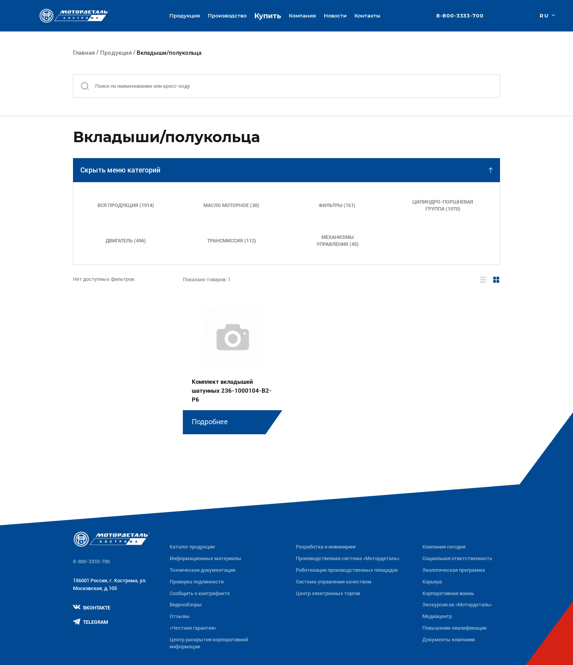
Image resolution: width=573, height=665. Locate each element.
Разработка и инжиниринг (326, 547)
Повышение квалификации (454, 628)
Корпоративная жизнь (448, 593)
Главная (84, 53)
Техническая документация (202, 570)
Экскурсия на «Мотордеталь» (457, 605)
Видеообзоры (186, 605)
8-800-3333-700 (460, 15)
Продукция (116, 53)
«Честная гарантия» (193, 628)
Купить (267, 15)
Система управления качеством (334, 582)
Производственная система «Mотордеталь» (347, 558)
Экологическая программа (453, 570)
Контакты (367, 15)
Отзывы (180, 616)
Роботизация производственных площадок (347, 570)
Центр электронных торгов (328, 593)
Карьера (432, 582)
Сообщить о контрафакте (200, 593)
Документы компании (448, 639)
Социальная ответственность (457, 558)
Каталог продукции (192, 547)
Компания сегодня (443, 547)
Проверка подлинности (197, 582)
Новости (335, 15)
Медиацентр (437, 616)
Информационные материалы (205, 558)
